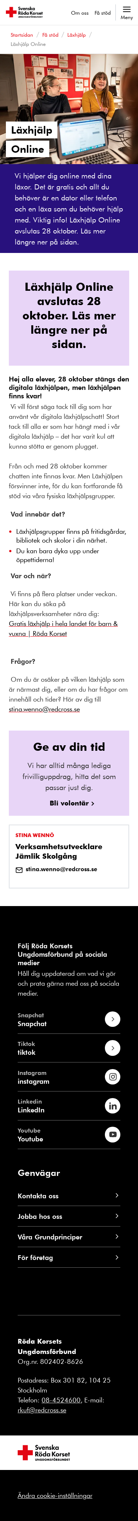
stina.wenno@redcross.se (56, 869)
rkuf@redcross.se (42, 1409)
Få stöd (103, 12)
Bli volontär (69, 802)
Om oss (80, 12)
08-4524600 (61, 1399)
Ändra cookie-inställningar (55, 1495)
